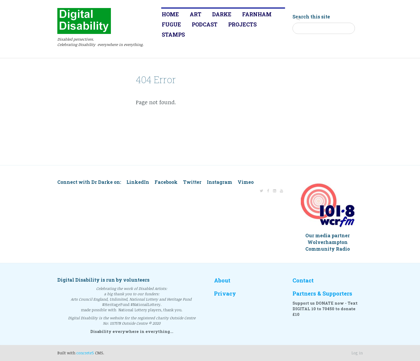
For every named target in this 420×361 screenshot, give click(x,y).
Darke (221, 14)
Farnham (257, 14)
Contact (303, 280)
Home (170, 14)
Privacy (225, 293)
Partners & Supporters (322, 293)
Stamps (173, 34)
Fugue (171, 24)
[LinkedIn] (274, 190)
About (222, 280)
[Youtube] (281, 190)
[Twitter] (261, 190)
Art (195, 14)
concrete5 (85, 352)
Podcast (205, 24)
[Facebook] (268, 190)
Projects (242, 24)
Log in (357, 352)
